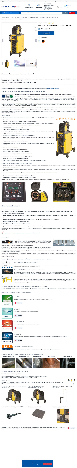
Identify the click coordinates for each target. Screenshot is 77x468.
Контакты (72, 1)
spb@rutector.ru (46, 6)
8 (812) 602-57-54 (49, 5)
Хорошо (47, 463)
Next (36, 40)
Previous (2, 40)
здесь (41, 429)
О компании (40, 1)
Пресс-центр (57, 1)
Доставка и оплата (48, 1)
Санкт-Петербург (8, 1)
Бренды (34, 1)
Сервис (22, 1)
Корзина (69, 5)
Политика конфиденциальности (29, 465)
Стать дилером (65, 1)
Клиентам (28, 1)
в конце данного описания (53, 88)
